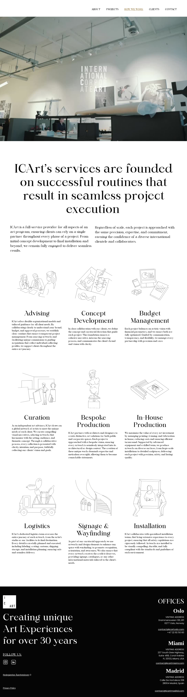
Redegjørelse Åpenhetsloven (16, 675)
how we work (133, 9)
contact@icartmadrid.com (169, 690)
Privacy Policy (9, 688)
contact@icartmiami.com (170, 663)
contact (171, 9)
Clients (154, 9)
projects (112, 9)
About (96, 9)
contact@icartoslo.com (171, 629)
